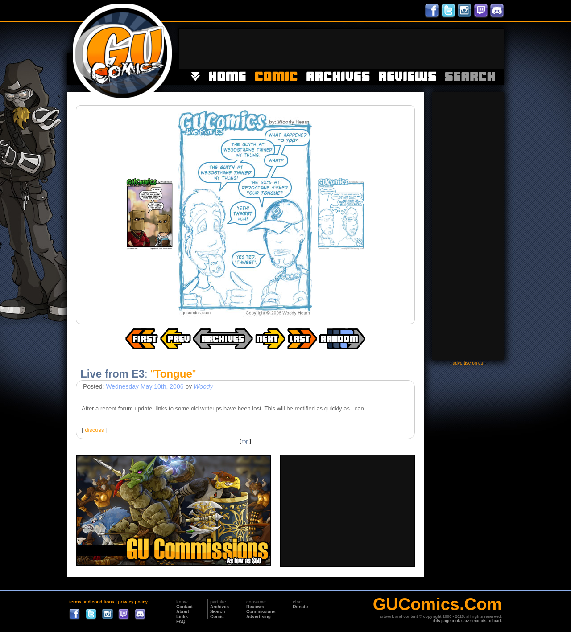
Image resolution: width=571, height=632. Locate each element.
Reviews (255, 606)
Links (182, 616)
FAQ (181, 621)
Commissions (261, 611)
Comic (217, 616)
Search (217, 611)
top (245, 441)
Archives (219, 606)
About (182, 611)
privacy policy (133, 601)
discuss (94, 430)
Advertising (258, 616)
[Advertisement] (341, 49)
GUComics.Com (437, 604)
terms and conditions (91, 601)
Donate (300, 606)
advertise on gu (468, 363)
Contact (184, 606)
